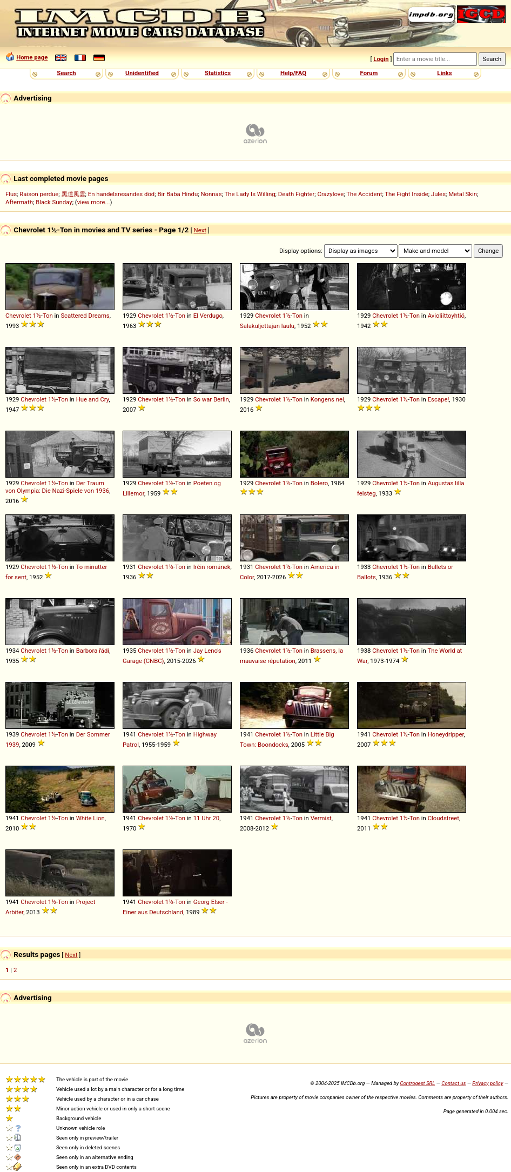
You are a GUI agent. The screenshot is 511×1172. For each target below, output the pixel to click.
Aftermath (19, 202)
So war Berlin (211, 399)
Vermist (321, 818)
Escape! (438, 399)
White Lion (90, 818)
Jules (438, 194)
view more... (93, 202)
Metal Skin (462, 194)
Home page (32, 57)
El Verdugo (208, 315)
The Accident (364, 194)
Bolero (319, 483)
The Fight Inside (406, 194)
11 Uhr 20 (206, 818)
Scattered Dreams (84, 315)
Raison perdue (38, 194)
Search (66, 73)
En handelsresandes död (121, 194)
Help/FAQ (293, 73)
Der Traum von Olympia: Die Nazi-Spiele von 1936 (57, 486)
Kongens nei (327, 399)
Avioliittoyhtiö (446, 315)
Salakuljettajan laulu (267, 326)
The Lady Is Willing (249, 194)
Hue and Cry (92, 399)
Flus (11, 194)
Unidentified (142, 73)
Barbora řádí (92, 650)
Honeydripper (446, 734)
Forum (369, 73)
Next (200, 230)
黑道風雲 (73, 194)
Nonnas (210, 194)
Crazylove (331, 194)
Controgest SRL (417, 1083)
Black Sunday (54, 202)
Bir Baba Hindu (177, 194)
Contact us (453, 1083)
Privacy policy (487, 1083)
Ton (48, 315)
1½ (37, 315)
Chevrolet (18, 315)
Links (444, 73)
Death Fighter (296, 194)
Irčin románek (212, 567)
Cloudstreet (443, 818)
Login (380, 59)
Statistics (218, 73)
